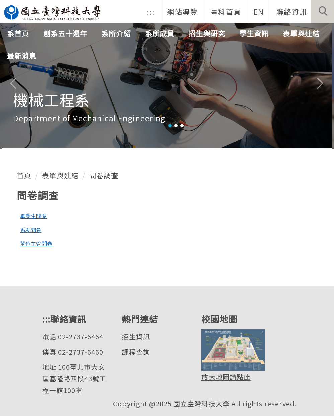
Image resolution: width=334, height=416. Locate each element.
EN (258, 11)
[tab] (170, 125)
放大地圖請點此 (226, 377)
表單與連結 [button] (301, 33)
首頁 (24, 175)
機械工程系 (51, 99)
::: (151, 11)
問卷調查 (103, 175)
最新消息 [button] (21, 56)
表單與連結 (60, 175)
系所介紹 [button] (116, 33)
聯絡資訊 (291, 11)
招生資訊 (136, 336)
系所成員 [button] (159, 33)
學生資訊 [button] (254, 33)
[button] (322, 11)
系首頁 (18, 33)
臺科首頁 (225, 11)
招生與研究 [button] (206, 33)
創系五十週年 (65, 33)
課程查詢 (136, 352)
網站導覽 (182, 11)
